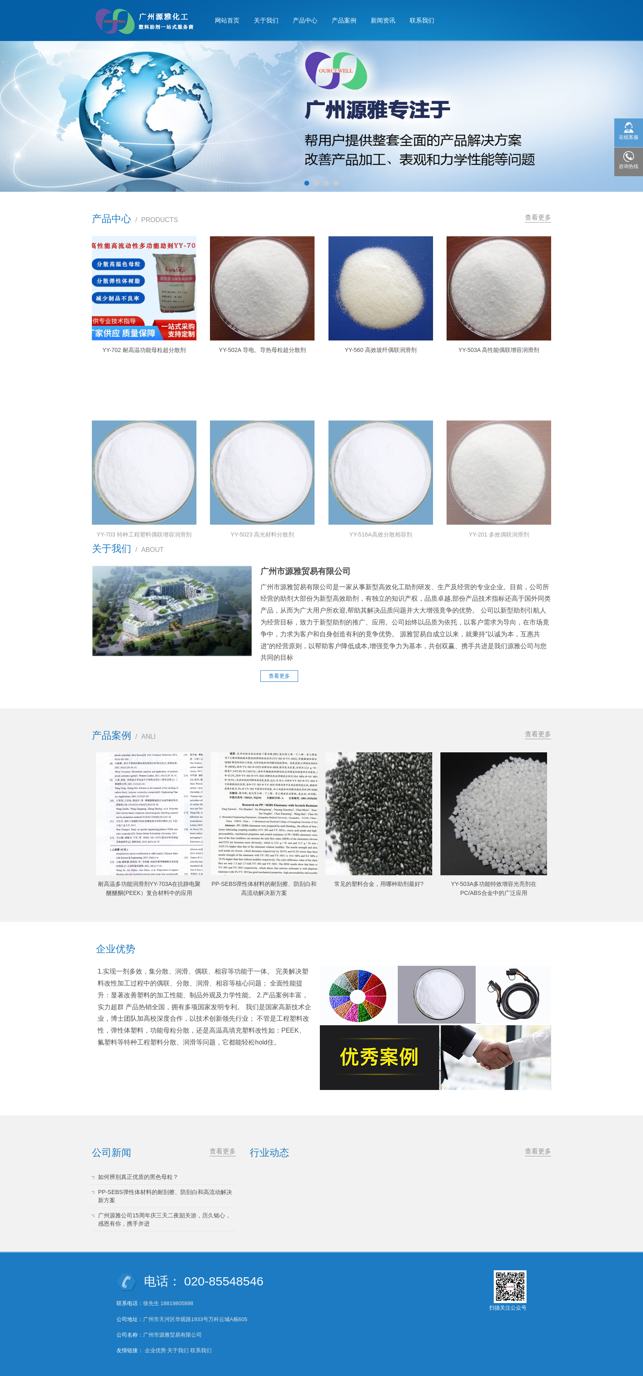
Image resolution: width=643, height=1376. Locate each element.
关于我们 (266, 20)
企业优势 (155, 1350)
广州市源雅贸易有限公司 (172, 1335)
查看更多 (538, 217)
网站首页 (227, 20)
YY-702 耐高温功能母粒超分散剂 (144, 359)
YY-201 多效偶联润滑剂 (499, 600)
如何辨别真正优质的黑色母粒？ (138, 1177)
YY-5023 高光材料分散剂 (262, 600)
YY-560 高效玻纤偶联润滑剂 (381, 361)
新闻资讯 (383, 20)
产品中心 (305, 20)
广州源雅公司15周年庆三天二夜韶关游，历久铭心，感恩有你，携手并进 (164, 1219)
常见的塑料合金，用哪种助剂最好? (379, 884)
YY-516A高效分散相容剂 (380, 600)
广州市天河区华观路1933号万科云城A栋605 (195, 1319)
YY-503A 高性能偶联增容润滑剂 (499, 361)
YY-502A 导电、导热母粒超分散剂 (262, 361)
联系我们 (422, 20)
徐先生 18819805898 (168, 1303)
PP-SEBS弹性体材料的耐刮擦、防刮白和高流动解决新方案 (165, 1196)
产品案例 (344, 20)
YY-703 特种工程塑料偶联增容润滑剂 (144, 600)
